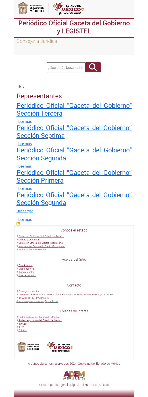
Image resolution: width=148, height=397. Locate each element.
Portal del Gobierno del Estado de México (41, 236)
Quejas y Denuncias (29, 239)
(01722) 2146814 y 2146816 (34, 297)
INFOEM (23, 323)
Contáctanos (26, 265)
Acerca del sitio (27, 275)
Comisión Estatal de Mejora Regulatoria (41, 242)
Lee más (25, 121)
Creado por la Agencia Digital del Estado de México (74, 385)
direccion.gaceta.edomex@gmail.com (37, 301)
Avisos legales (27, 272)
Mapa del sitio (26, 268)
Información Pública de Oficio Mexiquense (42, 246)
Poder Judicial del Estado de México (39, 317)
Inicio (20, 86)
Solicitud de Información (32, 249)
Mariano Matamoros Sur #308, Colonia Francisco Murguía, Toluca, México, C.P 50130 (66, 294)
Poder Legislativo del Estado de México (40, 320)
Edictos (23, 330)
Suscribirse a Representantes (18, 223)
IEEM (21, 327)
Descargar (25, 211)
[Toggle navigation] (23, 50)
